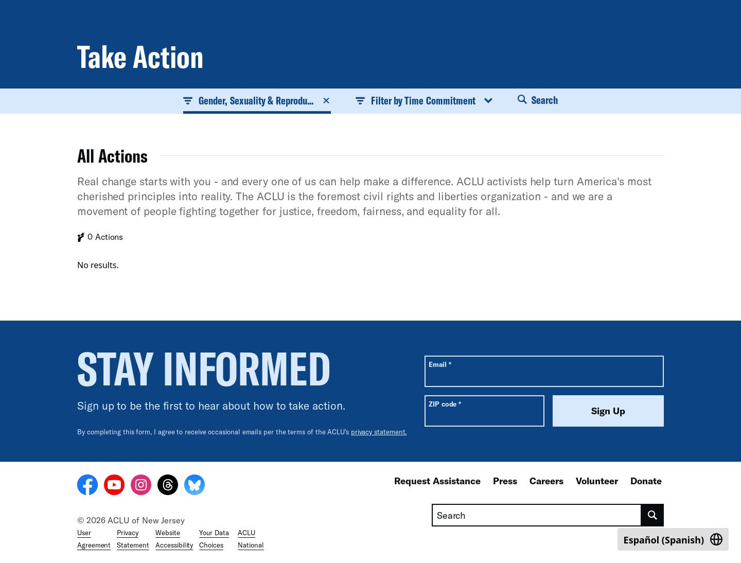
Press (505, 480)
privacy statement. (379, 432)
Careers (546, 480)
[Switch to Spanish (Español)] (673, 539)
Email (440, 364)
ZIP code (445, 403)
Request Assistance (437, 480)
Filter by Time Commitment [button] (424, 100)
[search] (653, 515)
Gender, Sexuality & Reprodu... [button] (257, 100)
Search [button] (538, 100)
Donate (646, 480)
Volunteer (597, 480)
